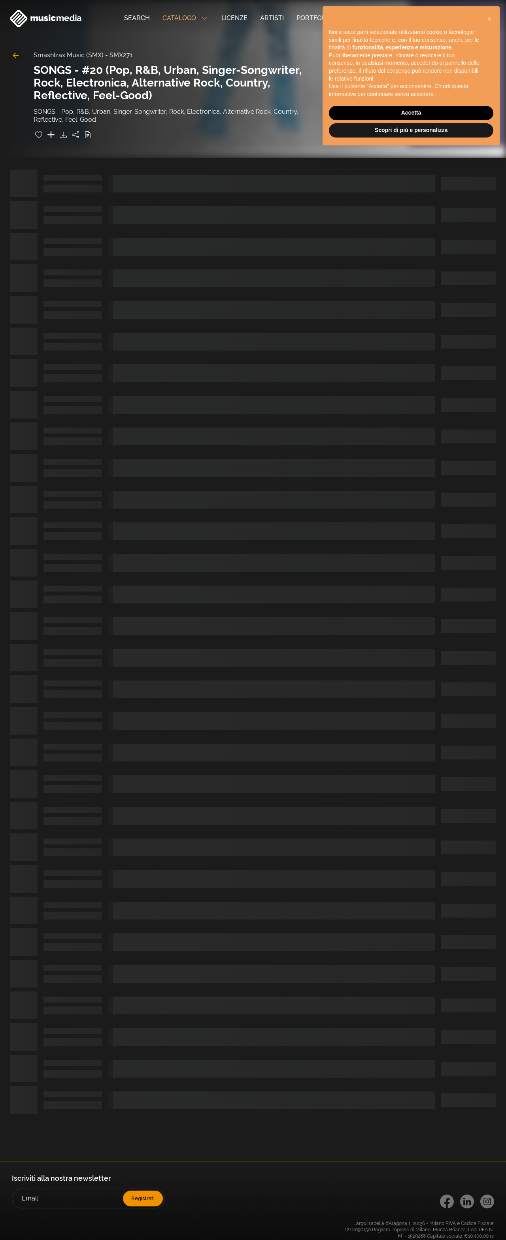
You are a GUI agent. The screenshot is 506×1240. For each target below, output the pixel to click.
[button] (489, 19)
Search (137, 18)
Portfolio (314, 18)
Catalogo (185, 18)
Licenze (234, 18)
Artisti (272, 18)
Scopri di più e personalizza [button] (411, 130)
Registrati (143, 1198)
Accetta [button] (411, 112)
